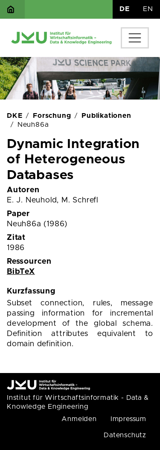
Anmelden (78, 419)
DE (124, 9)
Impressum (128, 419)
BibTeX (21, 272)
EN (148, 9)
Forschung (52, 115)
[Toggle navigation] (135, 37)
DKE (14, 115)
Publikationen (106, 115)
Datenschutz (125, 435)
